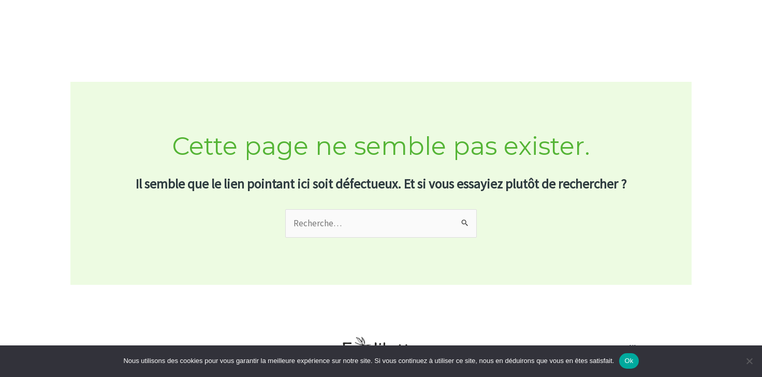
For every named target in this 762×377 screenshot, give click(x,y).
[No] (749, 361)
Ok (628, 361)
